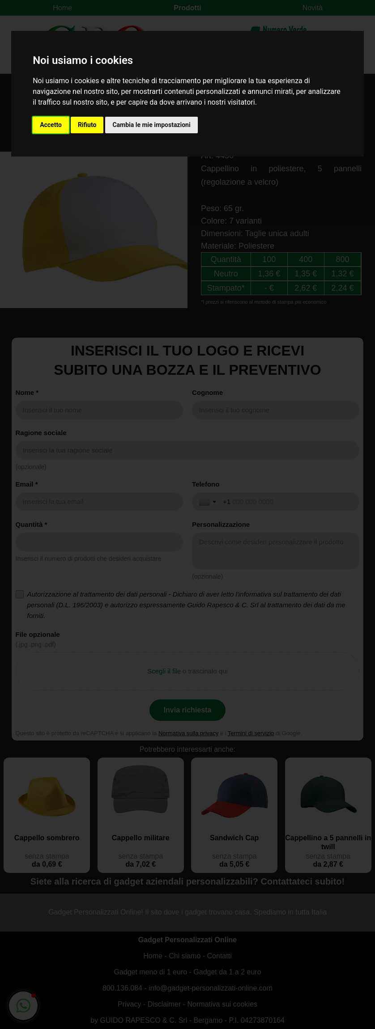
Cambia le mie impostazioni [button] (151, 124)
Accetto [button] (51, 124)
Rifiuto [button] (87, 124)
